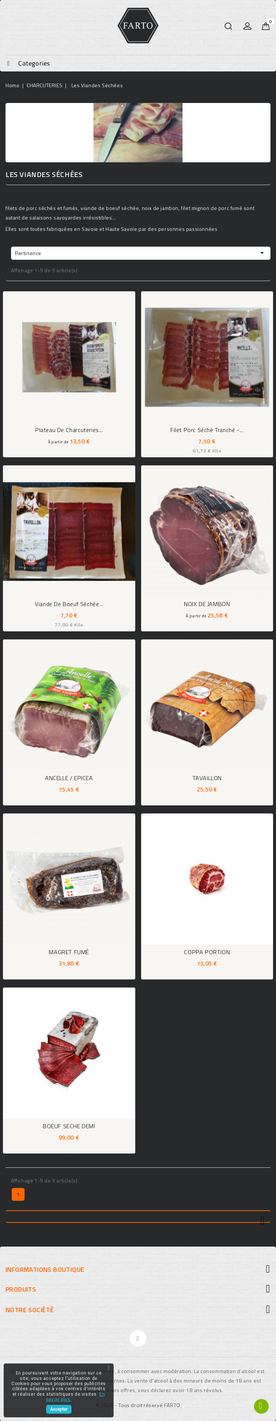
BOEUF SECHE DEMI (69, 1126)
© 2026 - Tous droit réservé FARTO (138, 1405)
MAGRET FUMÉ (69, 952)
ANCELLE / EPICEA (69, 778)
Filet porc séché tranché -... (206, 429)
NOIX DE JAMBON (207, 603)
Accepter (58, 1409)
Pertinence (140, 252)
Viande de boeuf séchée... (69, 603)
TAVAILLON (207, 778)
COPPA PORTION (207, 952)
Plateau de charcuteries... (69, 429)
